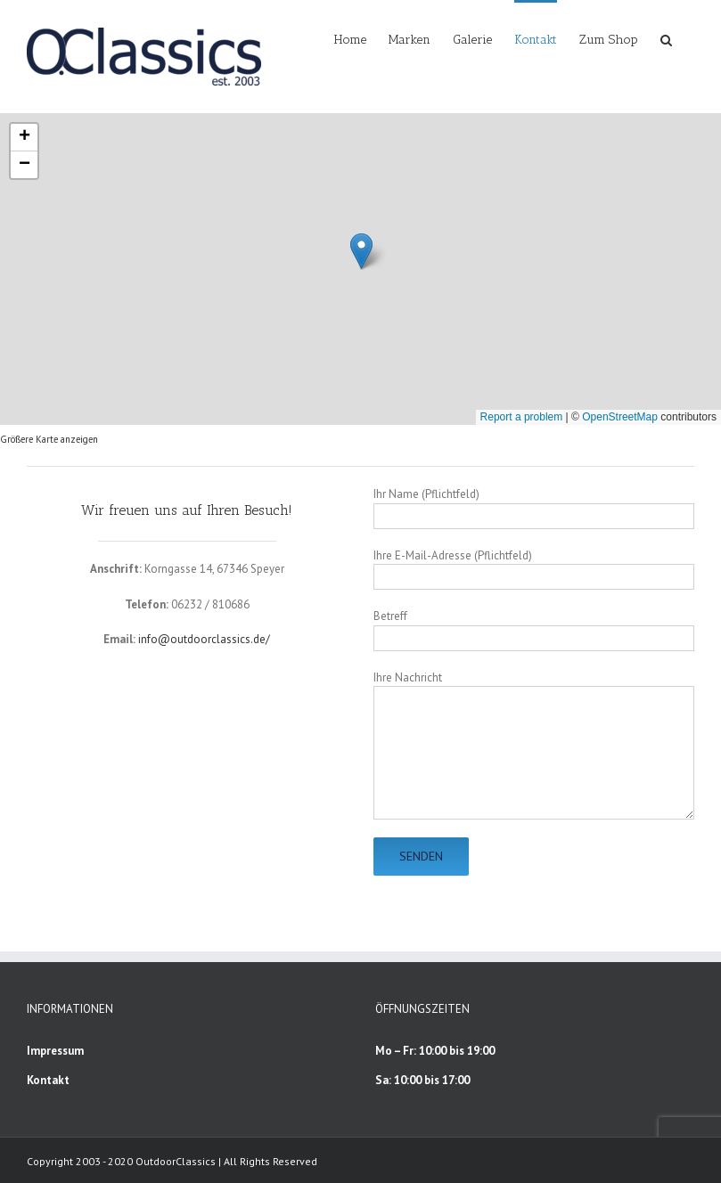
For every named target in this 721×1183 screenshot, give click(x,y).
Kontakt (48, 1080)
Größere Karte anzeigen (49, 439)
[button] (666, 38)
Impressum (55, 1050)
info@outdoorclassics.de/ (204, 639)
